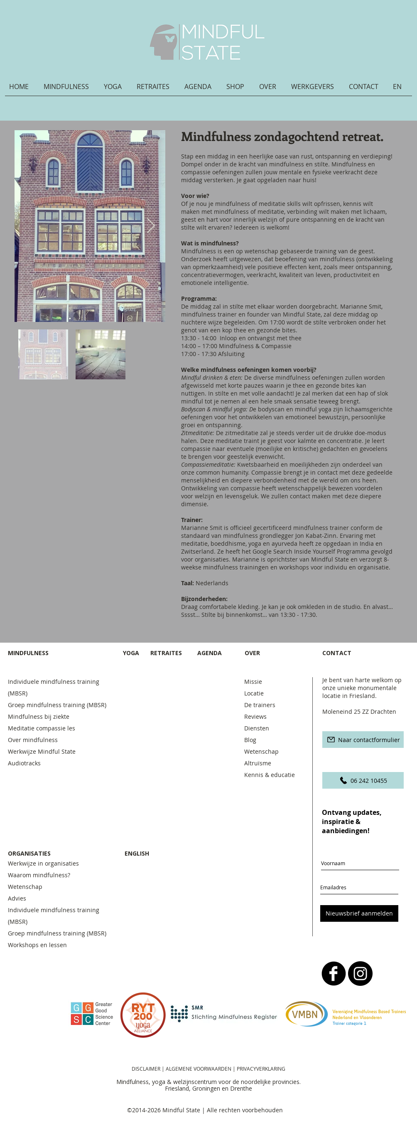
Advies (17, 898)
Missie (253, 681)
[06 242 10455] (363, 780)
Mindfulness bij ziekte (38, 716)
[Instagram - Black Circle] (360, 973)
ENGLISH (137, 853)
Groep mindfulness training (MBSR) (59, 705)
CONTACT (337, 653)
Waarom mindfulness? (39, 875)
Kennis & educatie (269, 775)
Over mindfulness (33, 740)
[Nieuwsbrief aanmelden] (359, 913)
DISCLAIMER (146, 1068)
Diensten (256, 728)
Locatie (254, 693)
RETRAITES (166, 653)
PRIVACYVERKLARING (261, 1068)
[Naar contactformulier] (363, 739)
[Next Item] (151, 226)
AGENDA (209, 653)
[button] (69, 89)
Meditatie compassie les (41, 728)
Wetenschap (261, 751)
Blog (250, 740)
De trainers (259, 705)
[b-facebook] (333, 973)
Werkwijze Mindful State (42, 751)
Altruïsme (257, 763)
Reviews (255, 716)
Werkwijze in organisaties (43, 863)
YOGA (131, 653)
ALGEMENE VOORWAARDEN (199, 1068)
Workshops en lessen (37, 945)
